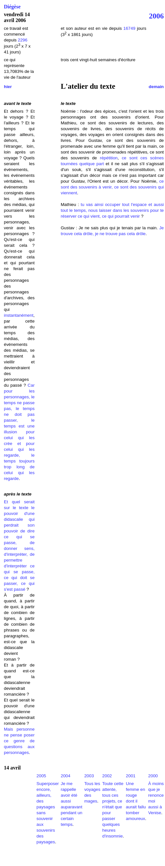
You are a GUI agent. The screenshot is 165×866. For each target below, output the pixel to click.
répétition (109, 157)
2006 (156, 16)
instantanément (18, 315)
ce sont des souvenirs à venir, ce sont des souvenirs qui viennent (112, 187)
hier (8, 86)
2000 (153, 775)
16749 (129, 28)
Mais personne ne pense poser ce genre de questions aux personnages (19, 741)
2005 (41, 775)
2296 (23, 40)
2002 (107, 775)
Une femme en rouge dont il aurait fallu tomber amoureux (136, 801)
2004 (66, 775)
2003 (89, 775)
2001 (131, 775)
